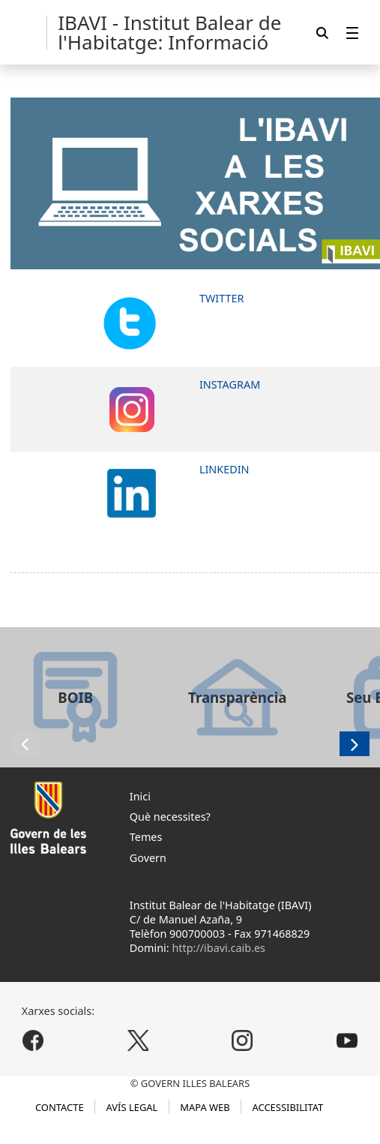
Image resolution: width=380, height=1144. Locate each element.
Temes (146, 837)
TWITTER (221, 298)
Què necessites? (170, 816)
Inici (140, 796)
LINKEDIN (224, 469)
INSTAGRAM (229, 384)
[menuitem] (352, 32)
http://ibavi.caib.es (218, 948)
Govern (148, 858)
